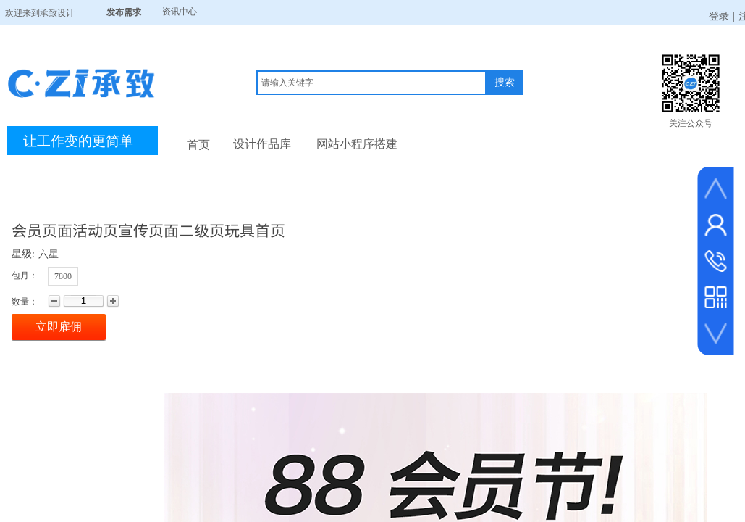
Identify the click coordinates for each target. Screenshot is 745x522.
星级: (23, 254)
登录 (719, 16)
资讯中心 (179, 12)
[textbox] (371, 82)
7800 (63, 276)
